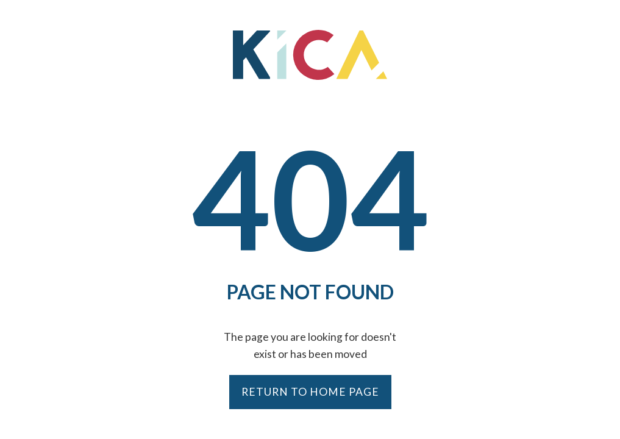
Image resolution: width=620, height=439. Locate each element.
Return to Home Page (310, 391)
